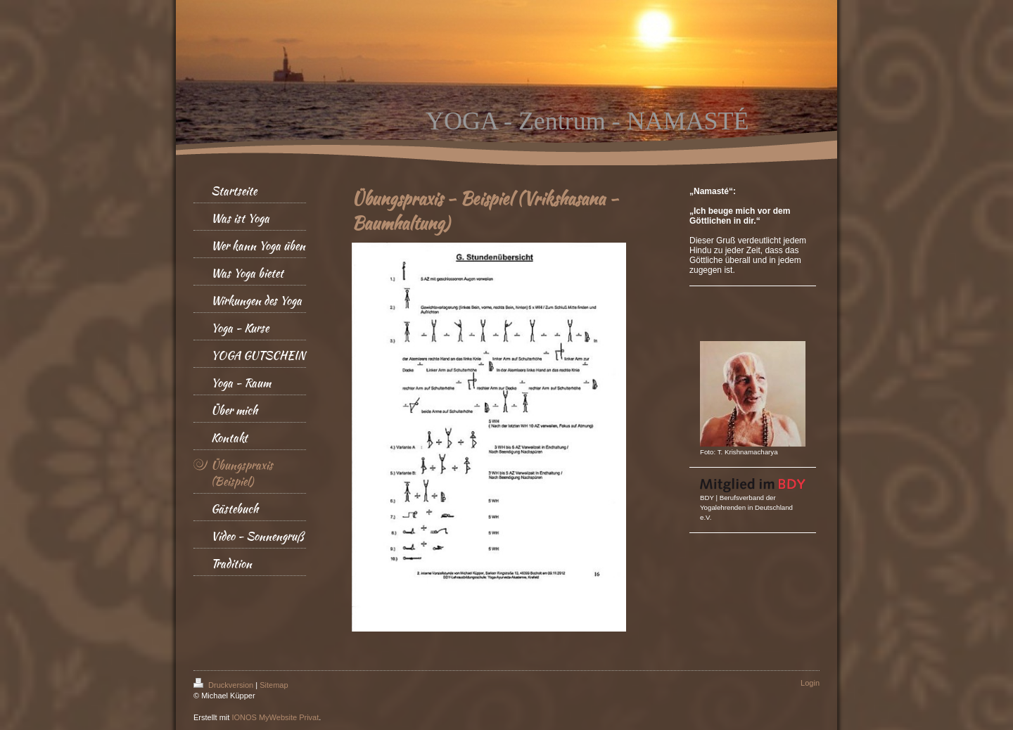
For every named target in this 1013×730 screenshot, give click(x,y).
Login (810, 683)
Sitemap (274, 685)
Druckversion (224, 685)
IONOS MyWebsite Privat (275, 717)
